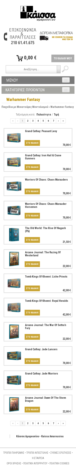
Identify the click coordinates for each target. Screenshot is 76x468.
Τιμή (56, 114)
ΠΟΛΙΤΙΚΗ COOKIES (59, 463)
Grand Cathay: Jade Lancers (41, 349)
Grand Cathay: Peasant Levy (41, 131)
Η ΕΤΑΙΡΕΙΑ (38, 458)
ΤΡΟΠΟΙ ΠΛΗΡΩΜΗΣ (13, 452)
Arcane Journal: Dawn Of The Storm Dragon (45, 399)
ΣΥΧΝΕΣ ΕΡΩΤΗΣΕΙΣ (60, 452)
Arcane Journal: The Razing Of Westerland (43, 254)
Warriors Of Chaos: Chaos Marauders (46, 179)
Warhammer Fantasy (62, 106)
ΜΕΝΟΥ (12, 80)
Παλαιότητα (43, 114)
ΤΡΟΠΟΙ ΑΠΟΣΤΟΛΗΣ (37, 452)
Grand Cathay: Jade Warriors (41, 373)
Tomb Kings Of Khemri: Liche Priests (46, 276)
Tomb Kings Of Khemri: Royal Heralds (46, 300)
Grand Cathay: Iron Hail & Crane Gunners (43, 157)
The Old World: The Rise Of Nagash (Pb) (45, 229)
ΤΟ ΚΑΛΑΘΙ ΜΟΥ (63, 58)
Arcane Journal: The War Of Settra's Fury (45, 326)
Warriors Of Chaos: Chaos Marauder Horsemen (45, 205)
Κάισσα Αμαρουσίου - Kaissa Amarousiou (40, 436)
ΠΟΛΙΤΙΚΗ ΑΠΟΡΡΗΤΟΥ (35, 463)
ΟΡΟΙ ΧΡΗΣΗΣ (14, 463)
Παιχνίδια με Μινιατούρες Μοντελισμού (25, 106)
